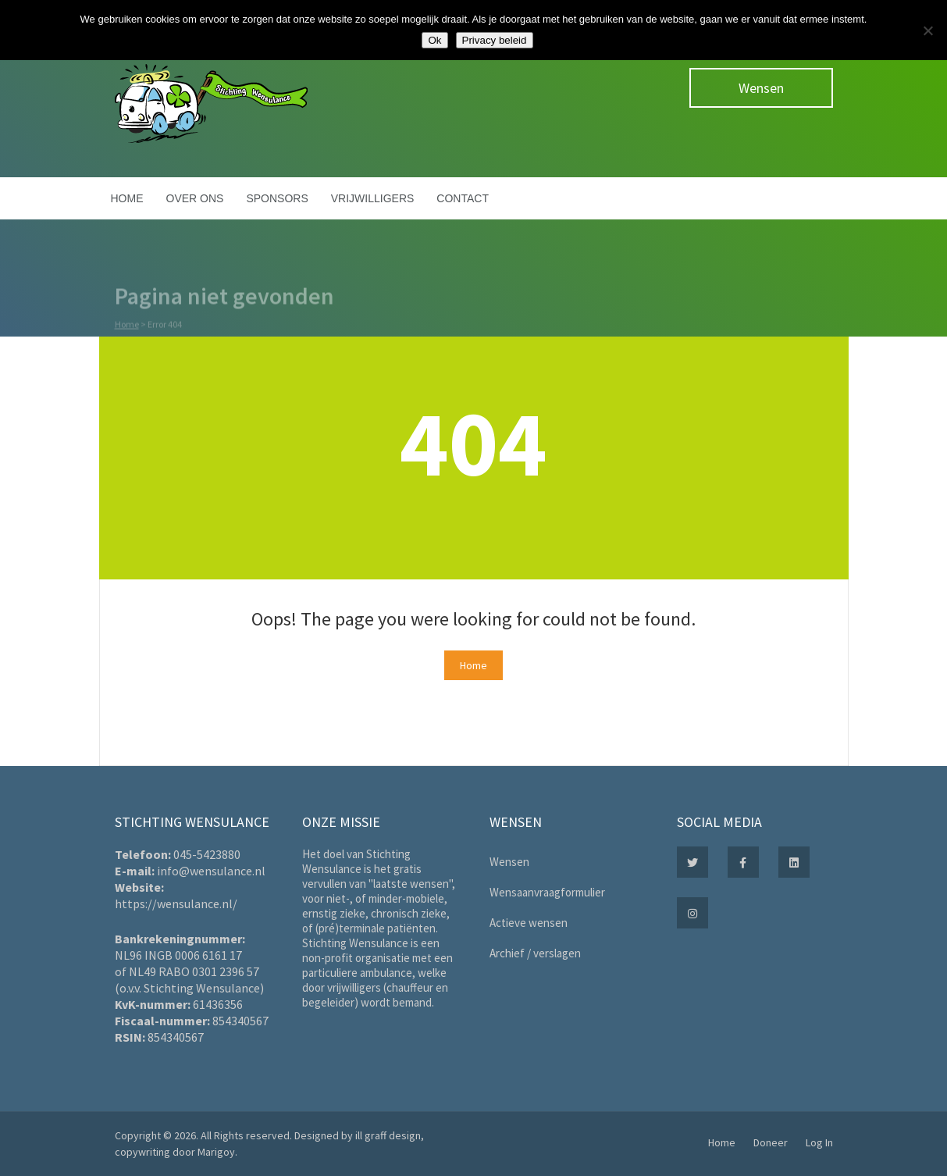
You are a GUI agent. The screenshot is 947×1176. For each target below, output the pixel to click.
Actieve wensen (529, 922)
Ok (434, 40)
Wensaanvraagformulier (547, 892)
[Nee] (927, 30)
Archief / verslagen (535, 953)
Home (127, 198)
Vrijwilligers (373, 198)
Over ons (195, 198)
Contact (462, 198)
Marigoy (216, 1152)
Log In (819, 1142)
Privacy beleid (494, 40)
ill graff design (388, 1135)
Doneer (770, 1142)
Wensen (761, 88)
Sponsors (277, 198)
